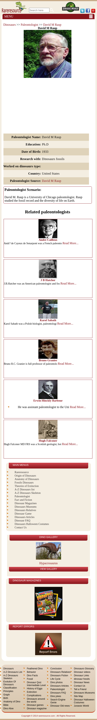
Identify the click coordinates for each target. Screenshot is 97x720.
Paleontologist (29, 24)
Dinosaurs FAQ (58, 692)
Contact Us (21, 527)
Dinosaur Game (23, 513)
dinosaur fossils (82, 679)
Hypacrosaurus (48, 563)
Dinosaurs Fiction (59, 675)
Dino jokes (55, 696)
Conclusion (56, 668)
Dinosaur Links (81, 675)
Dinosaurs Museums (26, 506)
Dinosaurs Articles (25, 517)
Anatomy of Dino (11, 701)
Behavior (31, 672)
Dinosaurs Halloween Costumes (32, 524)
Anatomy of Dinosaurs (27, 479)
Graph (6, 694)
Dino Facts (32, 675)
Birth (5, 698)
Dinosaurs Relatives (25, 510)
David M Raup (52, 24)
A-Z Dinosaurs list (25, 489)
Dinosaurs (9, 24)
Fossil (30, 679)
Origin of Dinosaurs (25, 475)
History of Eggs (34, 688)
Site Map (78, 696)
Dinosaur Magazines (26, 503)
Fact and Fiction (23, 499)
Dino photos (56, 682)
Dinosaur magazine (37, 708)
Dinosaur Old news (60, 705)
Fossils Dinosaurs (24, 482)
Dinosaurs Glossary (84, 668)
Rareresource (22, 472)
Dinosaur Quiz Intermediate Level (36, 684)
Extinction (32, 692)
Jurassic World (81, 705)
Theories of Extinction (27, 486)
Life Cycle (55, 679)
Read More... (70, 243)
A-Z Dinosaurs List (12, 672)
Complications (34, 695)
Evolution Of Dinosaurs (9, 683)
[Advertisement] (47, 106)
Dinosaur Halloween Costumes (84, 701)
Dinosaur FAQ (22, 520)
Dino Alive (8, 708)
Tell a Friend (80, 689)
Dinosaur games (35, 705)
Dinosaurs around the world (36, 700)
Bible (5, 705)
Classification (10, 687)
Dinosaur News (81, 682)
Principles (8, 691)
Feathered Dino (35, 668)
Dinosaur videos (82, 672)
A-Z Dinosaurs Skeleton (28, 493)
